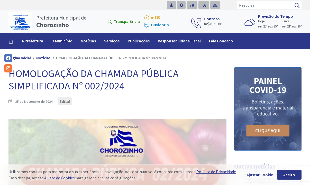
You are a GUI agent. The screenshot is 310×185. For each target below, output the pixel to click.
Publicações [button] (139, 40)
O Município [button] (61, 40)
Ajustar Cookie (260, 174)
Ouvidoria (156, 25)
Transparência (124, 21)
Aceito (289, 174)
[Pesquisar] (265, 5)
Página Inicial (19, 57)
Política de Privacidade (216, 171)
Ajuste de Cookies (59, 177)
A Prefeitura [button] (32, 40)
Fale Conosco (221, 40)
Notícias (88, 40)
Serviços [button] (112, 40)
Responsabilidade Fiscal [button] (179, 40)
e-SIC (152, 17)
